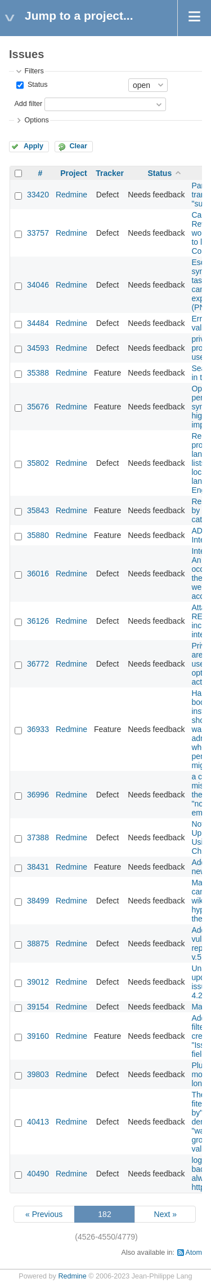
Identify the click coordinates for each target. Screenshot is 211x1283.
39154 (38, 1006)
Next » (165, 1214)
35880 (38, 535)
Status (36, 85)
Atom (194, 1252)
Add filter (28, 104)
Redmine (71, 194)
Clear (78, 146)
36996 (38, 794)
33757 (38, 232)
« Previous (43, 1214)
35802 (38, 463)
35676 (38, 406)
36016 (38, 573)
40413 (38, 1121)
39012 (38, 981)
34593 (38, 347)
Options (36, 120)
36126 (38, 620)
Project (73, 173)
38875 (38, 943)
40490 (38, 1173)
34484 (38, 323)
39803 (38, 1074)
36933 (38, 729)
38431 (38, 866)
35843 (38, 510)
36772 (38, 663)
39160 (38, 1035)
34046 (38, 284)
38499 (38, 900)
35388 (38, 372)
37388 (38, 837)
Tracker (110, 173)
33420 (38, 194)
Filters (33, 71)
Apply (33, 146)
